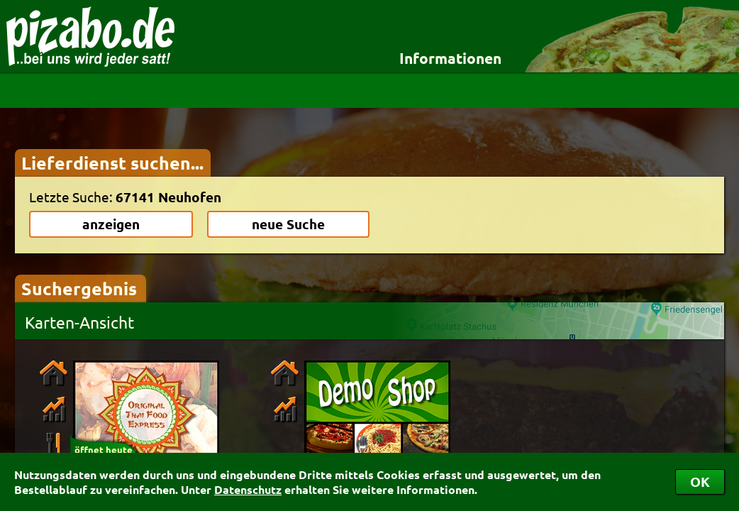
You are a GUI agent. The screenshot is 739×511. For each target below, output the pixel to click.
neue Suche (288, 224)
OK (700, 481)
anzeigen (111, 224)
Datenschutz (248, 489)
